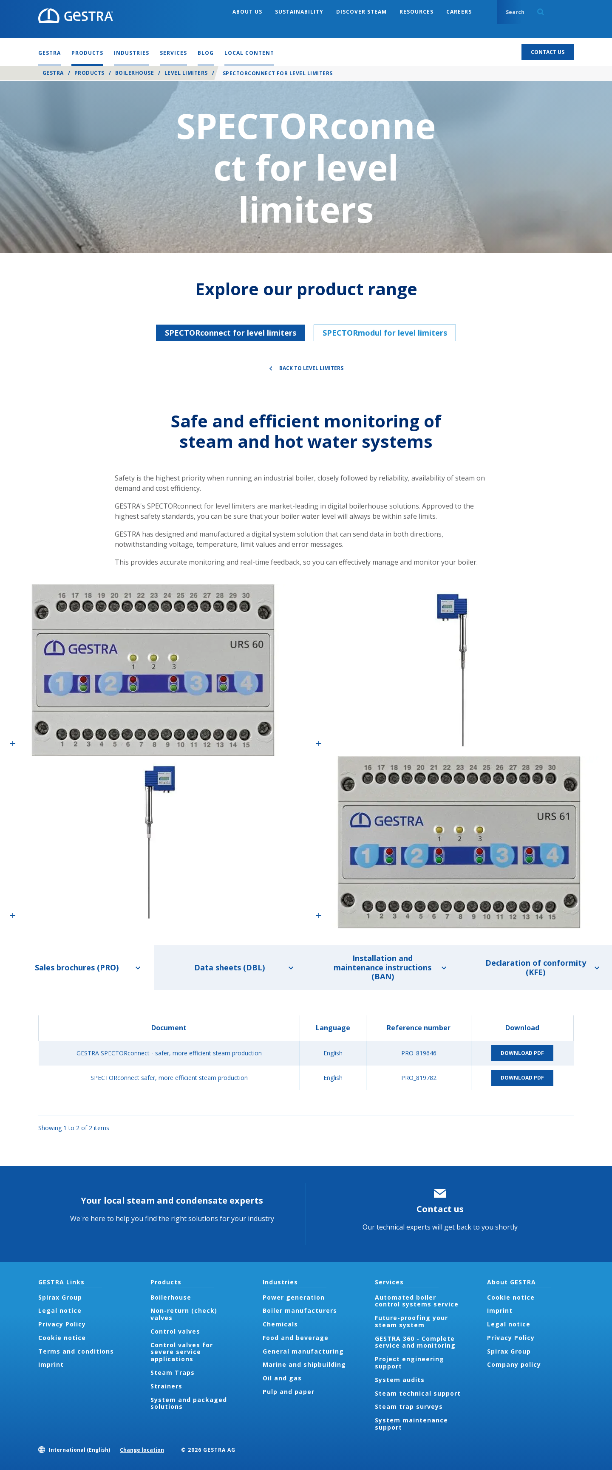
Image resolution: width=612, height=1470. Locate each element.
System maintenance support (411, 1423)
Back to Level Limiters (311, 368)
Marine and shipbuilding (304, 1364)
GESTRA (53, 72)
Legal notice (60, 1310)
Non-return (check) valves (183, 1314)
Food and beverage (296, 1338)
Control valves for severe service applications (181, 1352)
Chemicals (280, 1324)
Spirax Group (60, 1297)
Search (540, 11)
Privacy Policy (62, 1324)
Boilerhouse (134, 72)
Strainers (166, 1386)
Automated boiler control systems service (417, 1301)
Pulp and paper (288, 1392)
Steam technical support (418, 1393)
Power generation (294, 1297)
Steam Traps (172, 1372)
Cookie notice (62, 1338)
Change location (142, 1449)
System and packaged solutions (188, 1403)
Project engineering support (409, 1362)
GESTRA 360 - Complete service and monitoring (415, 1342)
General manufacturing (303, 1351)
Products (89, 72)
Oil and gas (282, 1378)
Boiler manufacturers (300, 1310)
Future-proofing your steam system (411, 1321)
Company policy (514, 1364)
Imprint (51, 1364)
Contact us (440, 1209)
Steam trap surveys (409, 1406)
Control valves (175, 1331)
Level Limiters (186, 72)
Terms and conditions (76, 1351)
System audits (400, 1380)
